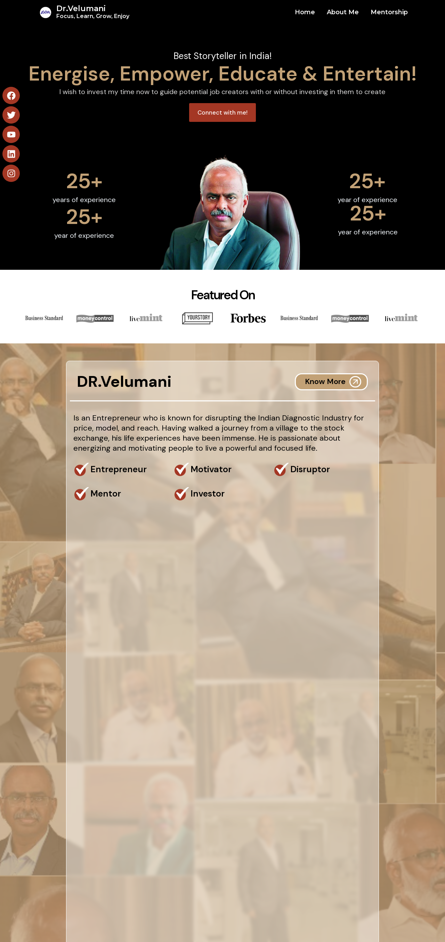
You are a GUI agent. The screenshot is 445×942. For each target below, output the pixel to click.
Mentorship (389, 12)
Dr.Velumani (92, 11)
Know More (325, 381)
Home (305, 12)
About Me (343, 12)
